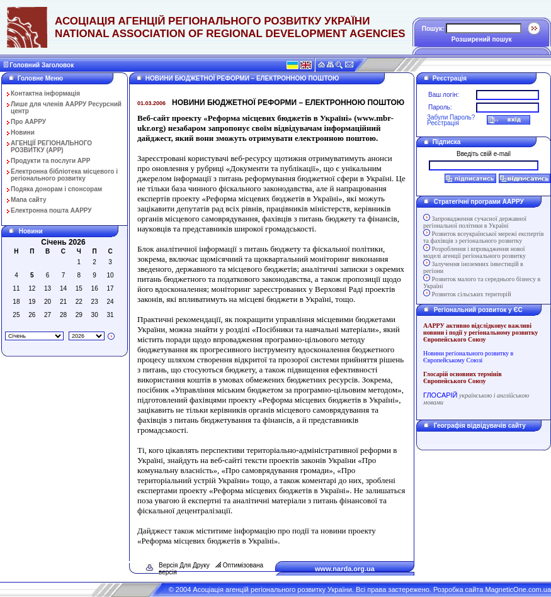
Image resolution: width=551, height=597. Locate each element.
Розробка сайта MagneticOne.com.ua (492, 589)
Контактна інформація (45, 93)
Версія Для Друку (184, 565)
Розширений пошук (482, 39)
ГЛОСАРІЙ (440, 395)
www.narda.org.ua (345, 568)
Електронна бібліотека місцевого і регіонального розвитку (64, 175)
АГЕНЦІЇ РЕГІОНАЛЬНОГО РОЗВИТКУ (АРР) (51, 146)
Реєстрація (443, 123)
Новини (23, 132)
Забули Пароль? (451, 117)
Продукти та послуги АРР (50, 160)
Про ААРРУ (28, 121)
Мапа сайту (29, 199)
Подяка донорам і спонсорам (56, 189)
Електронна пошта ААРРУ (51, 210)
